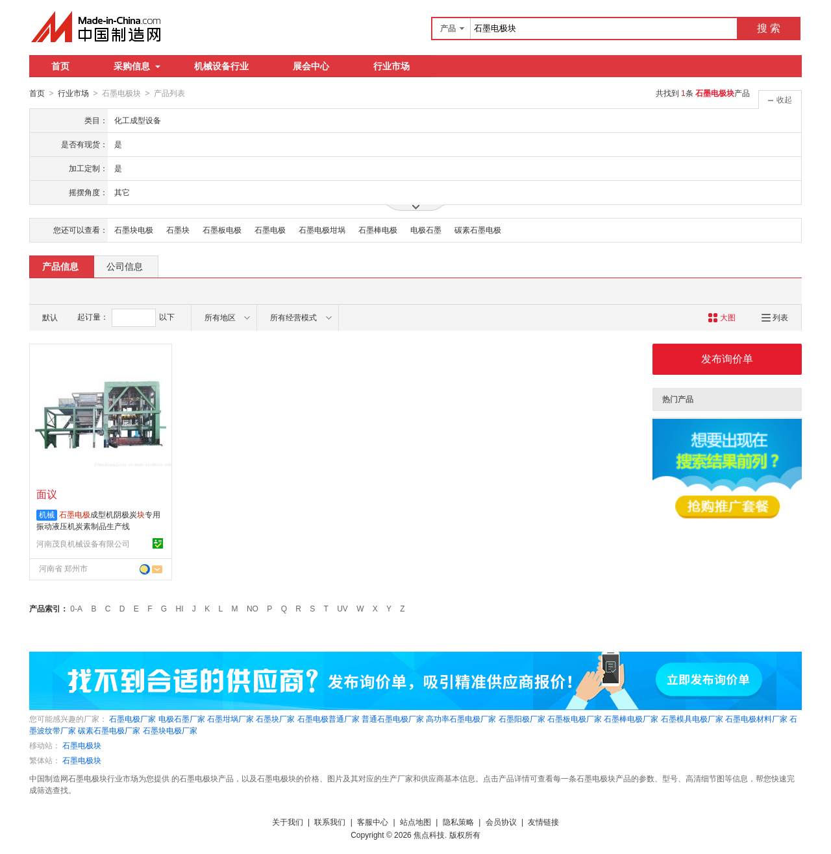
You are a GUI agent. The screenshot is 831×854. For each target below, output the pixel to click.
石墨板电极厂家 (574, 718)
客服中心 (372, 821)
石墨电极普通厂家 (328, 718)
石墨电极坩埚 (322, 229)
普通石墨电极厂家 (393, 718)
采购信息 (137, 66)
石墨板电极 (222, 229)
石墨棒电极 (377, 229)
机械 (47, 514)
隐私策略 (458, 821)
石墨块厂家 (275, 718)
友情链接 (543, 821)
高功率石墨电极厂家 (461, 718)
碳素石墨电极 (477, 229)
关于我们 (287, 821)
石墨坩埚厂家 (230, 718)
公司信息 (124, 266)
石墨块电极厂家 (170, 730)
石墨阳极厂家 (522, 718)
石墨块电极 (133, 229)
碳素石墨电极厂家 (109, 730)
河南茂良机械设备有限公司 (83, 543)
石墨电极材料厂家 (756, 718)
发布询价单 (727, 358)
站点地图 (415, 821)
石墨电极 (270, 229)
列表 (775, 317)
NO (252, 608)
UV (342, 608)
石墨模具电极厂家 (692, 718)
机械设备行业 (221, 66)
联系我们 (329, 821)
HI (180, 608)
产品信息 (60, 266)
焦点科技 (429, 834)
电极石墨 (425, 229)
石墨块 (178, 229)
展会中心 (311, 66)
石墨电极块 (81, 745)
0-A (76, 608)
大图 (721, 317)
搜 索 (768, 28)
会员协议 (501, 821)
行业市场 (391, 66)
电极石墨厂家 (181, 718)
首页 (60, 66)
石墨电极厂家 (132, 718)
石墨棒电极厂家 (631, 718)
